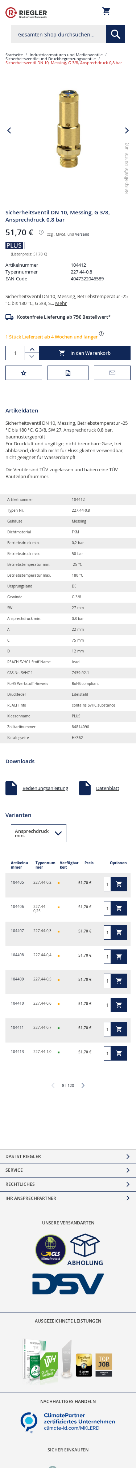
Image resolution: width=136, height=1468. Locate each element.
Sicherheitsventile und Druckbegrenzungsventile (50, 58)
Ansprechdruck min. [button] (32, 833)
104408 (17, 955)
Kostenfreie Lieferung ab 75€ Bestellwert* (64, 317)
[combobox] (68, 34)
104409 (17, 979)
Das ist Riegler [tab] (23, 1156)
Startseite (14, 54)
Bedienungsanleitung (45, 788)
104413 (17, 1051)
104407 (17, 931)
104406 (17, 906)
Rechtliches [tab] (20, 1184)
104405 (17, 882)
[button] (9, 130)
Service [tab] (14, 1170)
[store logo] (26, 12)
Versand (82, 234)
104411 (17, 1027)
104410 (17, 1003)
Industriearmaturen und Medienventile (66, 54)
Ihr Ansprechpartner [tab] (30, 1198)
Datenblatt (107, 788)
